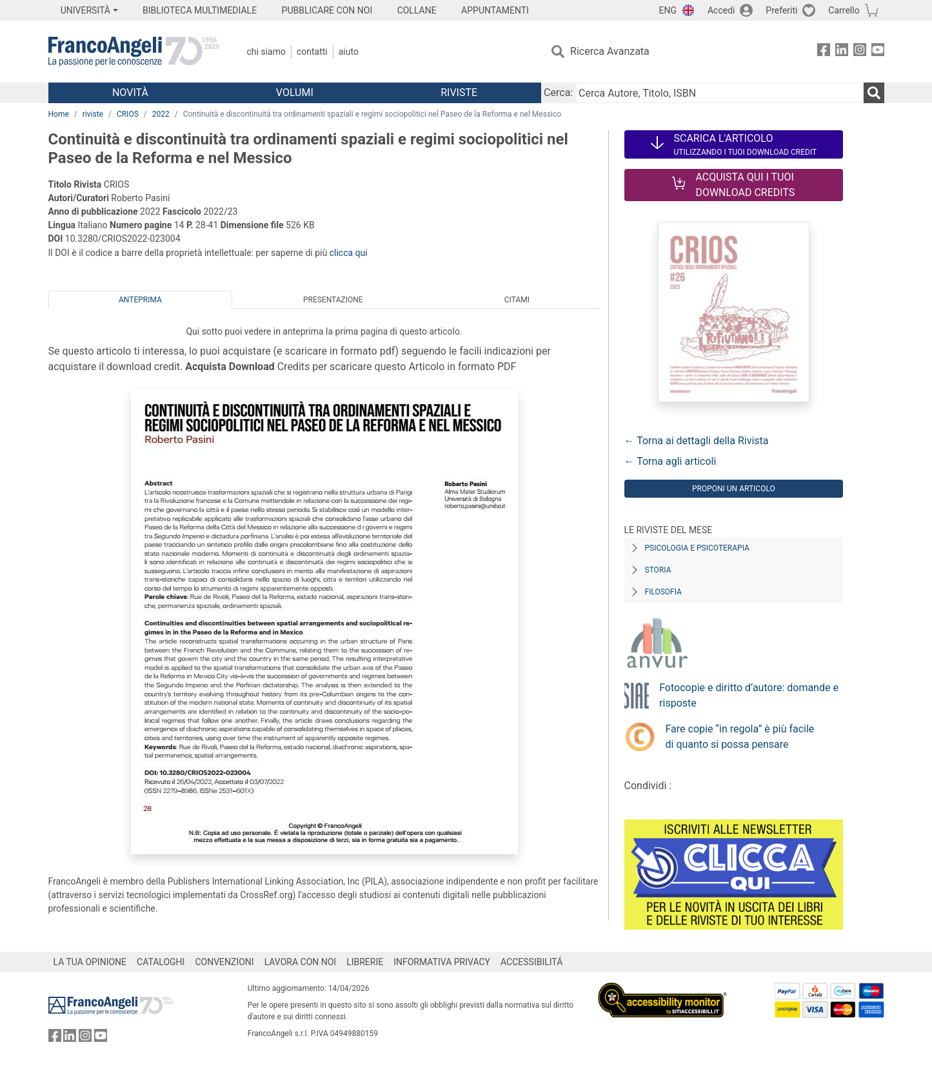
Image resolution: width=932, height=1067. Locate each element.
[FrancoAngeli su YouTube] (877, 52)
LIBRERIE (364, 962)
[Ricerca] (874, 93)
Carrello (843, 10)
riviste (93, 114)
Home (58, 114)
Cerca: (558, 92)
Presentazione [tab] (333, 299)
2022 (161, 114)
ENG (668, 10)
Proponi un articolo (733, 488)
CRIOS (128, 114)
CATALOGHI (160, 962)
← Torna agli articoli (670, 461)
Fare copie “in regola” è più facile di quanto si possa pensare (740, 736)
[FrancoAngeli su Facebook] (823, 52)
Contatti (312, 51)
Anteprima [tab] (140, 299)
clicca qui (349, 253)
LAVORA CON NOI (300, 962)
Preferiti (781, 10)
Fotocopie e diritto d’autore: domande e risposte (748, 695)
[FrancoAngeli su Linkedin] (841, 52)
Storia (658, 569)
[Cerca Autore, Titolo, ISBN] (719, 93)
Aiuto (349, 51)
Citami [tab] (517, 299)
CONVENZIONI (224, 962)
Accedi (721, 10)
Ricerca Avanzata (609, 51)
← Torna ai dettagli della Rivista (696, 441)
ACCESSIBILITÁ (531, 962)
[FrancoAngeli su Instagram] (859, 52)
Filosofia (663, 591)
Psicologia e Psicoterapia (697, 548)
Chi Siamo (266, 51)
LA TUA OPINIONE (90, 962)
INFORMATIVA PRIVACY (441, 962)
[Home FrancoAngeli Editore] (133, 51)
